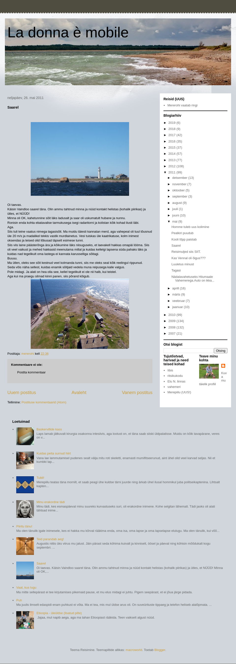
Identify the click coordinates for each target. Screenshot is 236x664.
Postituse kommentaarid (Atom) (44, 402)
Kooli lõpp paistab (184, 239)
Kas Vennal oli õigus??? (188, 258)
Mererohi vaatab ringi (182, 105)
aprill (176, 288)
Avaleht (79, 392)
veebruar (179, 301)
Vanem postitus (137, 392)
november (179, 184)
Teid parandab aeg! (50, 539)
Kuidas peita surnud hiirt (53, 453)
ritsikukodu (175, 376)
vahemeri (173, 387)
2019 (172, 123)
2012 (172, 166)
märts (176, 294)
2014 (172, 153)
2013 (172, 160)
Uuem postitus (21, 392)
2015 (172, 147)
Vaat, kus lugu (26, 587)
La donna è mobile (68, 32)
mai (175, 221)
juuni (176, 215)
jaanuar (178, 307)
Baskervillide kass (49, 429)
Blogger (159, 650)
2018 (172, 129)
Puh (19, 600)
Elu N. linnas (176, 381)
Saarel (176, 245)
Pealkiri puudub (182, 233)
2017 (172, 135)
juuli (175, 209)
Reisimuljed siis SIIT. (186, 252)
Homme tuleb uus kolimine (190, 227)
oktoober (179, 190)
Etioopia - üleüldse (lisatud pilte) (59, 613)
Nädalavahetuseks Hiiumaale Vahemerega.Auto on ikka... (192, 279)
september (180, 196)
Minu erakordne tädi (50, 502)
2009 (172, 321)
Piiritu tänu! (24, 526)
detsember (180, 178)
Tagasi (176, 270)
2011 (172, 172)
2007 (172, 333)
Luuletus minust (182, 264)
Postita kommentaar (31, 372)
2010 (172, 315)
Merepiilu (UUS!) (179, 392)
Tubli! (40, 478)
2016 (172, 141)
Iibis (170, 370)
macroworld (134, 650)
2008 (172, 327)
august (177, 203)
